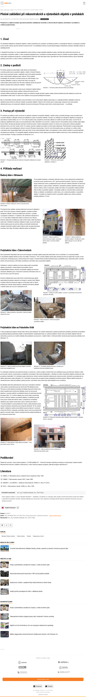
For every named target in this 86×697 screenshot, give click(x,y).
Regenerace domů (38, 536)
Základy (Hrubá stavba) (8, 536)
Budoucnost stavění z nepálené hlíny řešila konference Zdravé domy (30, 582)
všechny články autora (55, 515)
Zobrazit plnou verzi (43, 679)
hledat (10, 525)
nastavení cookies (43, 694)
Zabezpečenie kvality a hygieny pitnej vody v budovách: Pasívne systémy (32, 616)
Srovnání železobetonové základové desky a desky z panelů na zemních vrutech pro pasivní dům (39, 548)
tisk (2, 525)
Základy (12, 9)
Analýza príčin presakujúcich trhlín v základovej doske (26, 591)
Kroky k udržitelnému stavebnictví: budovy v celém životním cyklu (30, 565)
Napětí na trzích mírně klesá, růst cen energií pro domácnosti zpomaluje (31, 625)
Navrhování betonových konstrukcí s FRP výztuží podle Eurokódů (29, 573)
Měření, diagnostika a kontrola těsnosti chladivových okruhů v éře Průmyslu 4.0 (34, 634)
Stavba (1, 9)
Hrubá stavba (6, 9)
